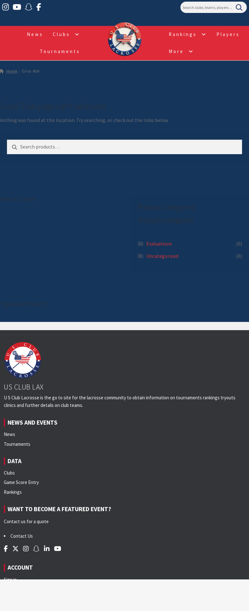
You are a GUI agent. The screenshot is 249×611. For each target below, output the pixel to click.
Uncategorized (162, 256)
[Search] (213, 7)
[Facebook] (38, 7)
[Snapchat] (29, 7)
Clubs (61, 34)
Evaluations (159, 243)
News (35, 34)
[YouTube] (17, 7)
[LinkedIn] (47, 549)
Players (228, 34)
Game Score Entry (21, 482)
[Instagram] (5, 7)
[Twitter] (15, 549)
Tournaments (60, 51)
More (176, 51)
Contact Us (21, 536)
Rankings (183, 34)
